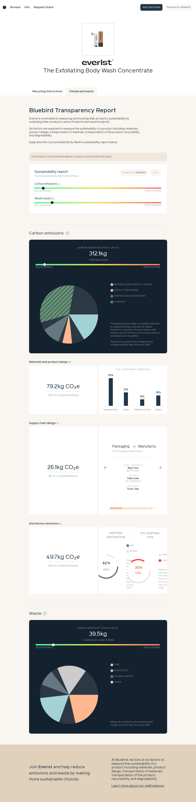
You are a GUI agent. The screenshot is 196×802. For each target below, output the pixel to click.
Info (27, 7)
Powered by (178, 7)
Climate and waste (81, 91)
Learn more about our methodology (137, 786)
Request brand (43, 7)
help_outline (67, 233)
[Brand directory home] (4, 7)
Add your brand (151, 7)
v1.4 (155, 172)
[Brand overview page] (98, 62)
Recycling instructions (47, 91)
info (59, 184)
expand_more (162, 156)
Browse (15, 7)
